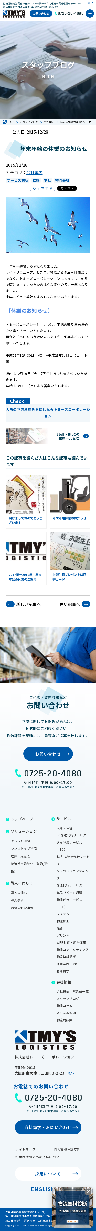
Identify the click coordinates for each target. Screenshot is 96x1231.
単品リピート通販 (69, 892)
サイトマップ (25, 1149)
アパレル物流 (20, 841)
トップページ (22, 818)
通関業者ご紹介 (68, 964)
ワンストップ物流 (24, 848)
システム (63, 914)
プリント (63, 935)
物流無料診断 (66, 956)
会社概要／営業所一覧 (73, 991)
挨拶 (36, 180)
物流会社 (62, 180)
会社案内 (34, 172)
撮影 (60, 928)
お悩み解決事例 (22, 908)
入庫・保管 (65, 828)
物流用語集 (65, 1020)
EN (87, 3)
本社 (47, 180)
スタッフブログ (68, 998)
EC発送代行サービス (72, 835)
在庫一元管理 (20, 856)
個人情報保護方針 (67, 1149)
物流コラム (65, 1005)
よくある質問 (66, 1013)
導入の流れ (19, 892)
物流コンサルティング (73, 949)
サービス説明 (17, 180)
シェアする (42, 188)
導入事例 (17, 900)
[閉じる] (88, 1192)
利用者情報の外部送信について (39, 1157)
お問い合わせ (41, 13)
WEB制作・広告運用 (71, 942)
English (43, 1189)
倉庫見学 (63, 971)
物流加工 (63, 921)
